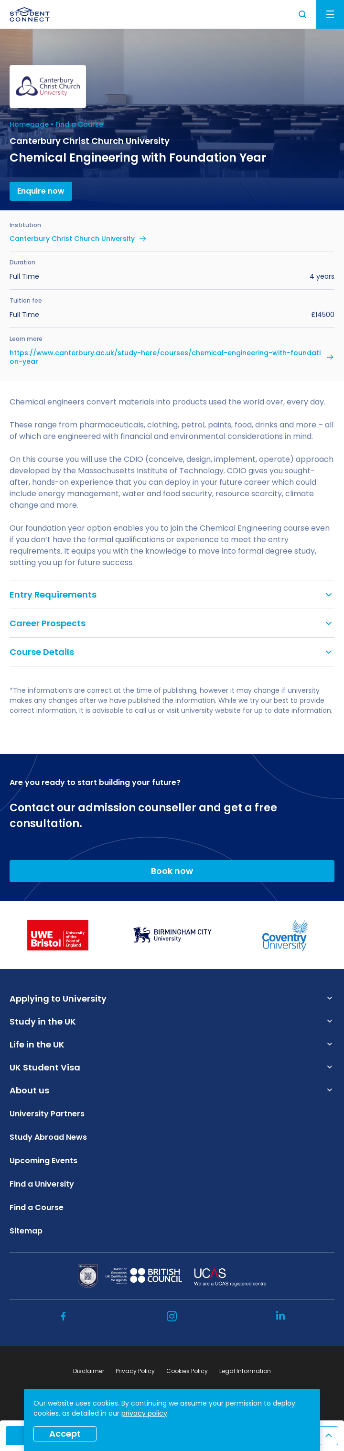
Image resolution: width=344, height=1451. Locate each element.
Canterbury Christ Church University (72, 238)
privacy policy (144, 1413)
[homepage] (30, 14)
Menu (330, 14)
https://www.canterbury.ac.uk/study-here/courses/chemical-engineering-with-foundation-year (165, 357)
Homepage (29, 124)
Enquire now (40, 190)
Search (302, 14)
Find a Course (79, 124)
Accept (65, 1434)
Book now (172, 871)
